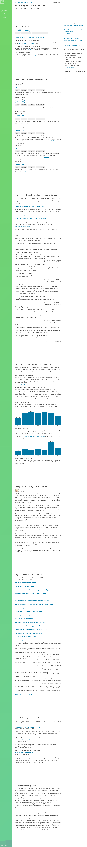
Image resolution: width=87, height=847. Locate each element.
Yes (52, 839)
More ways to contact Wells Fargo (72, 45)
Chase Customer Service (69, 78)
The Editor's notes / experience (71, 43)
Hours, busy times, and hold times (72, 38)
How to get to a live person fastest (72, 36)
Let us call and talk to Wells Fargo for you (29, 207)
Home (2, 8)
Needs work (56, 839)
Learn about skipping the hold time (23, 226)
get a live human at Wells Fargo (26, 43)
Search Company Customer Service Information (5, 12)
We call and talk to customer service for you (74, 29)
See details (33, 94)
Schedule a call (41, 37)
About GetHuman (5, 17)
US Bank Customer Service (70, 76)
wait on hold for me (40, 436)
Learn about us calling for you (22, 215)
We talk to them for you (20, 37)
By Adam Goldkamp (23, 489)
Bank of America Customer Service (72, 73)
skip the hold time (34, 55)
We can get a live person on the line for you (30, 218)
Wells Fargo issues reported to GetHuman (24, 695)
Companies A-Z (4, 15)
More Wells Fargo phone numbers (72, 34)
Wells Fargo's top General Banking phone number (73, 26)
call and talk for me (29, 436)
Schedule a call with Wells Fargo (22, 384)
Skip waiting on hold (32, 37)
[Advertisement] (38, 67)
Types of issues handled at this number (73, 40)
